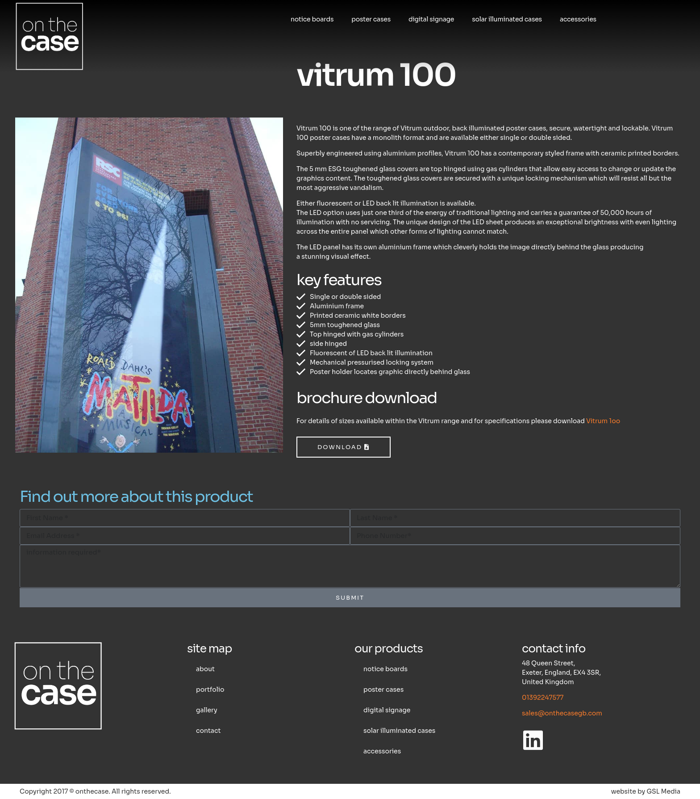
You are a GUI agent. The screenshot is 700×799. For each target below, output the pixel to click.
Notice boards (312, 19)
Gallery (206, 710)
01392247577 (542, 698)
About (205, 669)
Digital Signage (431, 19)
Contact (208, 731)
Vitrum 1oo (603, 421)
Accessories (578, 19)
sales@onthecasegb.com (562, 713)
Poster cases (371, 19)
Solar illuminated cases (507, 19)
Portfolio (210, 689)
